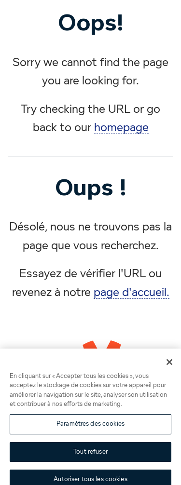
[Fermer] (169, 364)
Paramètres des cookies (90, 426)
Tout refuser (90, 454)
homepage (121, 128)
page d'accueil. (131, 292)
